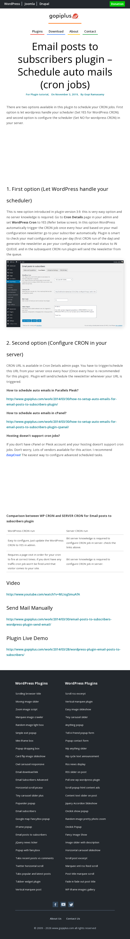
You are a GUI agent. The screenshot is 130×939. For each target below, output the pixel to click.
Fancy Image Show (76, 834)
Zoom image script (26, 709)
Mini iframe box (24, 740)
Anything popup (74, 725)
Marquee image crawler (29, 717)
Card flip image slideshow (30, 756)
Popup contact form (77, 740)
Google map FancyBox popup (33, 818)
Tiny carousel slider (76, 717)
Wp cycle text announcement (82, 756)
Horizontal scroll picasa (29, 787)
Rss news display (75, 764)
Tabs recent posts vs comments (35, 858)
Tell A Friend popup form (79, 732)
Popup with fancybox (28, 850)
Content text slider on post (81, 795)
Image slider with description (82, 842)
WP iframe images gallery (80, 889)
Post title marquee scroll (79, 873)
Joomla (30, 4)
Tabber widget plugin (28, 881)
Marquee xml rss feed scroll (81, 866)
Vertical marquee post (28, 889)
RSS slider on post (75, 772)
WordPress (12, 4)
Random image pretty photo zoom (85, 818)
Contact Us (73, 918)
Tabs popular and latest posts (33, 873)
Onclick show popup (76, 811)
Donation (117, 4)
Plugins (37, 31)
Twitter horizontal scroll (29, 866)
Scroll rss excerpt (75, 693)
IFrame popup (24, 826)
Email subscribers (26, 811)
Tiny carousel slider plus (30, 795)
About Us (55, 918)
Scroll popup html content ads (82, 787)
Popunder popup (25, 803)
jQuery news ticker (27, 842)
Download (56, 31)
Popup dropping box (27, 748)
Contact (90, 31)
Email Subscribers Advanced (32, 779)
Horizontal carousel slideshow (82, 850)
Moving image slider (27, 701)
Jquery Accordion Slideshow (81, 803)
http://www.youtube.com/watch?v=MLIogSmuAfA (43, 594)
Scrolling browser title (28, 693)
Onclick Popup (73, 826)
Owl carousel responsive (30, 764)
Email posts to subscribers (31, 834)
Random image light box (30, 725)
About (73, 31)
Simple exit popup (26, 732)
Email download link (27, 772)
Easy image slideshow (78, 709)
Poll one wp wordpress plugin (82, 779)
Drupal (44, 4)
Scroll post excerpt (76, 858)
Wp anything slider (76, 748)
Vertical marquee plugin (79, 701)
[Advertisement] (34, 153)
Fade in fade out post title (80, 881)
